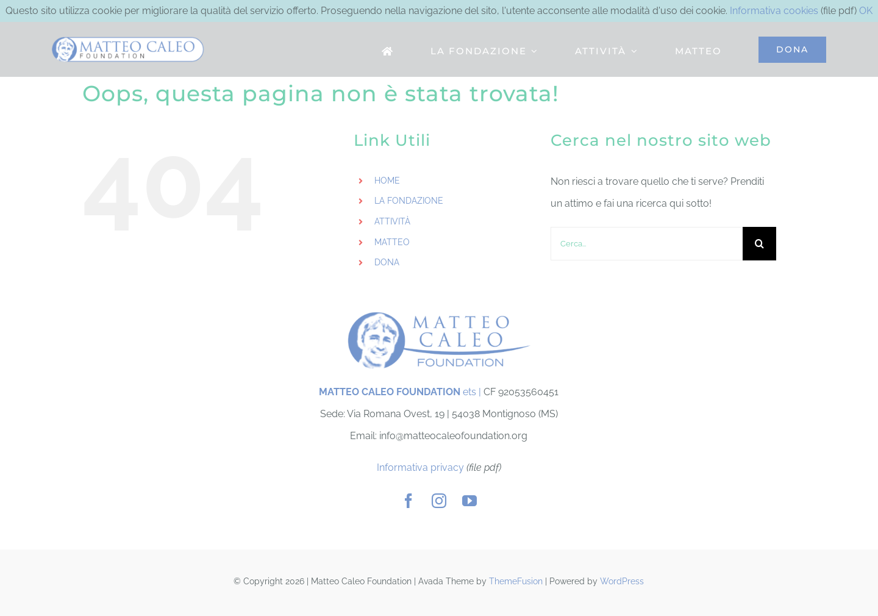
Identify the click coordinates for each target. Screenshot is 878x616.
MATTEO (392, 242)
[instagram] (439, 501)
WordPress (622, 581)
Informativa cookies (774, 10)
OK (866, 10)
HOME (387, 180)
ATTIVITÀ (392, 221)
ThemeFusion (516, 581)
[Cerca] (759, 243)
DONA (386, 262)
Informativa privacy (420, 467)
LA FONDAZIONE (408, 201)
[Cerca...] (647, 243)
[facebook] (408, 501)
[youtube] (469, 501)
